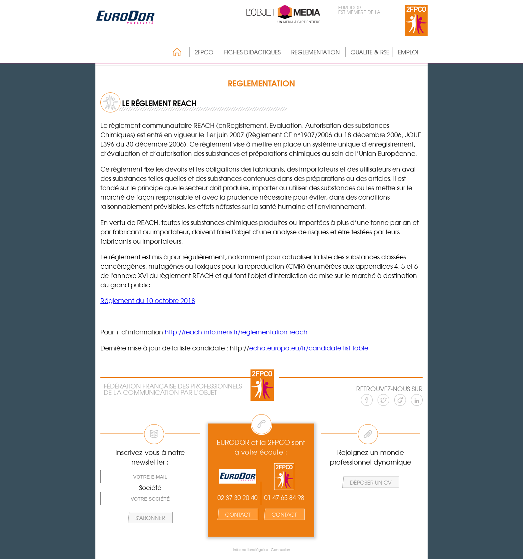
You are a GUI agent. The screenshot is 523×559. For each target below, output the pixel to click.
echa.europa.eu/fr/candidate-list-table (308, 347)
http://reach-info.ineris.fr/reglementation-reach (236, 331)
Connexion (280, 549)
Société (150, 487)
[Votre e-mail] (150, 476)
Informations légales (250, 549)
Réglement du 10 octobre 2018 (147, 300)
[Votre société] (150, 498)
